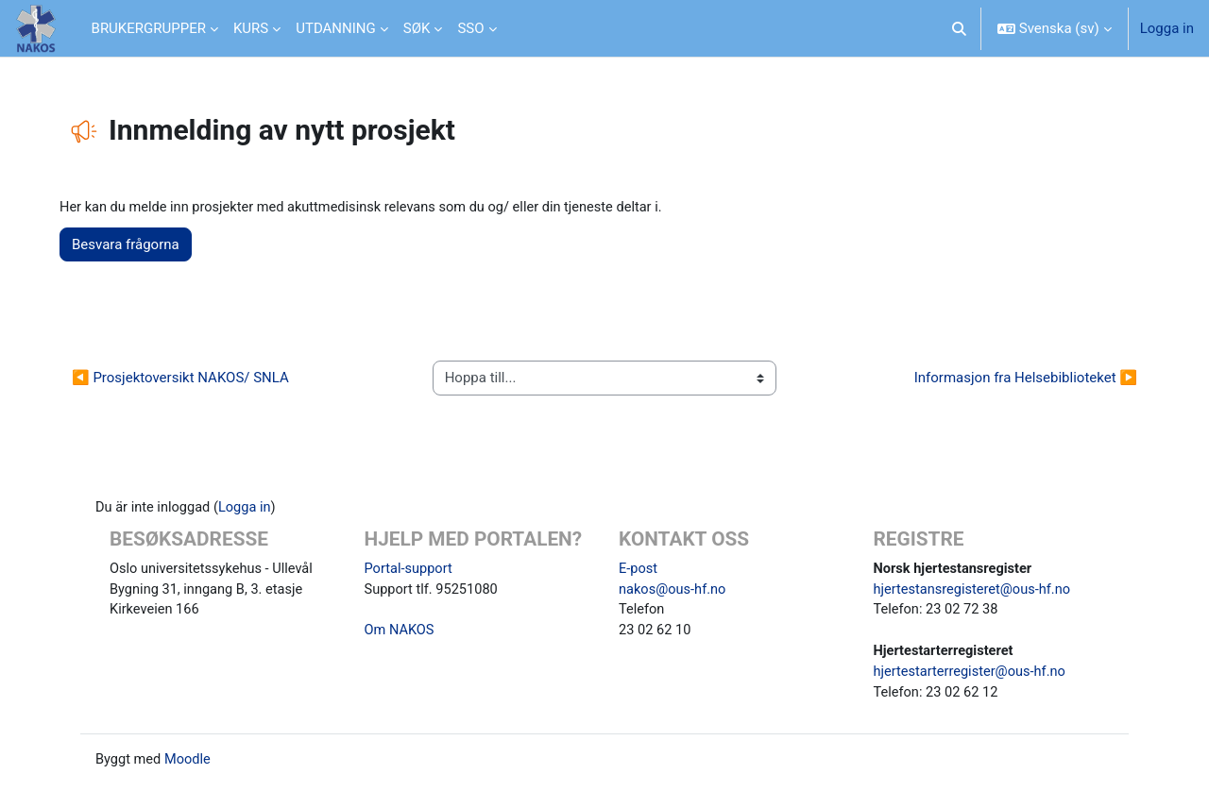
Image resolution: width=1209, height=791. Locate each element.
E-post (638, 570)
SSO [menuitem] (470, 28)
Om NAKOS (400, 633)
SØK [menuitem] (417, 28)
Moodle (189, 764)
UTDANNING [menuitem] (336, 28)
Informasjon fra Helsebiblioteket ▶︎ (1018, 378)
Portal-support (410, 570)
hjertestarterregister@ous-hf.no (972, 675)
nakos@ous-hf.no (674, 590)
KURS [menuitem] (250, 28)
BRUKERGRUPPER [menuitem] (149, 28)
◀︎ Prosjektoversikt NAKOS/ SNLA (188, 378)
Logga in (1167, 28)
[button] (959, 28)
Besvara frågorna (133, 245)
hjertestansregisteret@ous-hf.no (975, 590)
